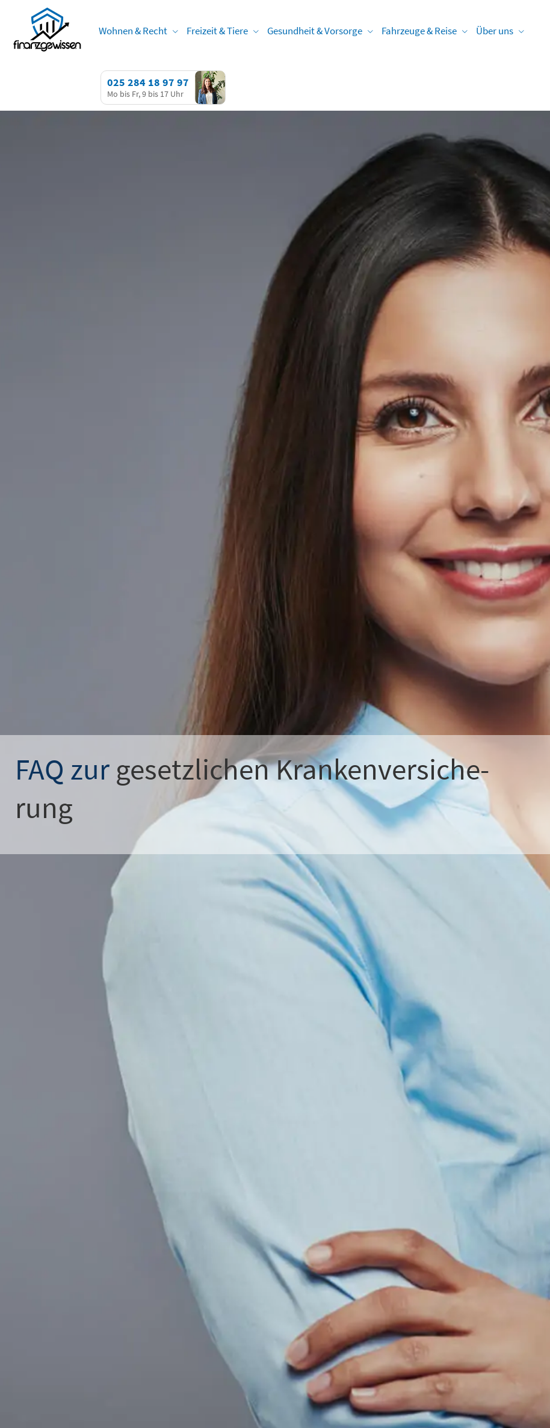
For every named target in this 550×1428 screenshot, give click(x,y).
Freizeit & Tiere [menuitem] (217, 30)
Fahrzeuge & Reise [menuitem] (419, 30)
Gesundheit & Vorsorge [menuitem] (314, 30)
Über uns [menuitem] (494, 30)
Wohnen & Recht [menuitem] (133, 30)
